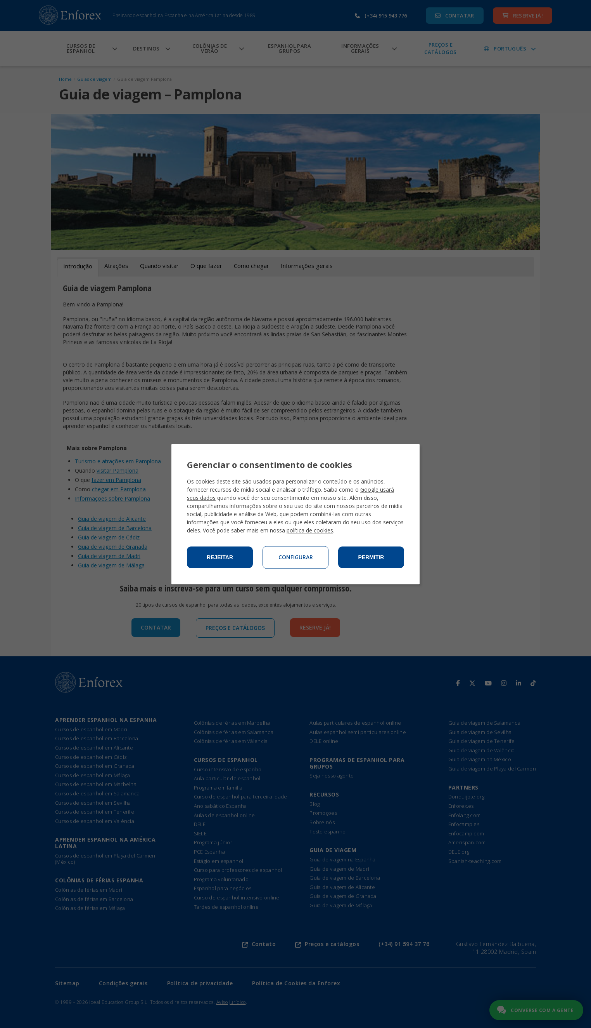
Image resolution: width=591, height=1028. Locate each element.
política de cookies (310, 530)
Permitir (371, 557)
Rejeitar (220, 557)
